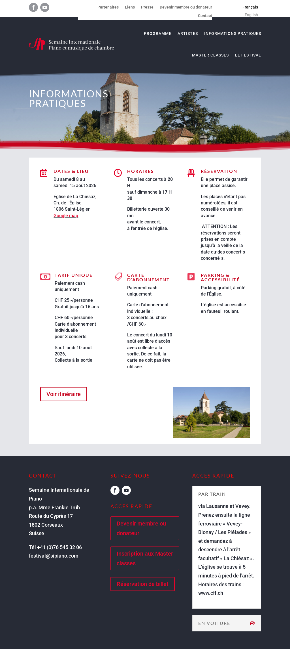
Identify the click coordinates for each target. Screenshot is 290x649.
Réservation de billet (143, 584)
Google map (66, 215)
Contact (205, 16)
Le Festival (248, 55)
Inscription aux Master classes (145, 558)
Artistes (188, 33)
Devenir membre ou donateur (186, 7)
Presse (147, 7)
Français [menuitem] (250, 7)
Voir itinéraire (63, 394)
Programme (157, 33)
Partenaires (108, 7)
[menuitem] (250, 7)
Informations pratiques (232, 33)
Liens (130, 7)
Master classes (210, 55)
